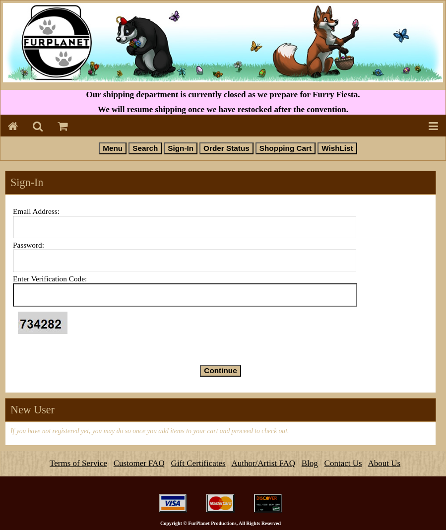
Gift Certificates (198, 463)
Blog (310, 463)
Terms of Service (78, 463)
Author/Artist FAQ (263, 463)
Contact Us (343, 463)
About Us (384, 463)
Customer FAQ (139, 463)
